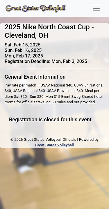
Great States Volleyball (54, 145)
